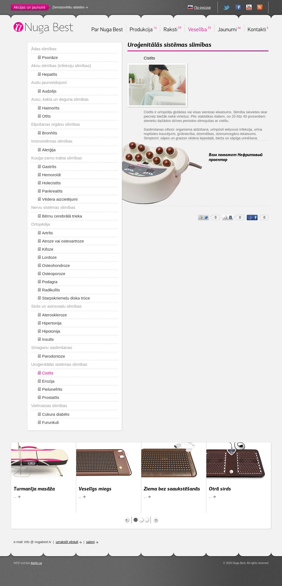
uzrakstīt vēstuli (67, 542)
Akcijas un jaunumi (29, 7)
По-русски (202, 7)
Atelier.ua (36, 563)
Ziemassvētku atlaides (68, 7)
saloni (90, 542)
